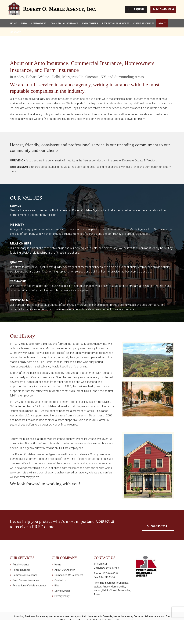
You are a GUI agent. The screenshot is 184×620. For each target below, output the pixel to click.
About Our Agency (65, 558)
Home (58, 552)
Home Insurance (22, 558)
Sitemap (144, 614)
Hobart (97, 578)
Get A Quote (136, 10)
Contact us (105, 509)
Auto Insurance (21, 552)
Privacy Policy (62, 584)
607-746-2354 (163, 10)
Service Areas (62, 579)
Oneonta (123, 570)
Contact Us (61, 568)
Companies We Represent (69, 563)
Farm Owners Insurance (26, 568)
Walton (98, 574)
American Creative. (128, 614)
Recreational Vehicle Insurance (29, 573)
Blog (57, 573)
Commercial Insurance (25, 563)
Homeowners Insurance (62, 604)
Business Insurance (36, 604)
